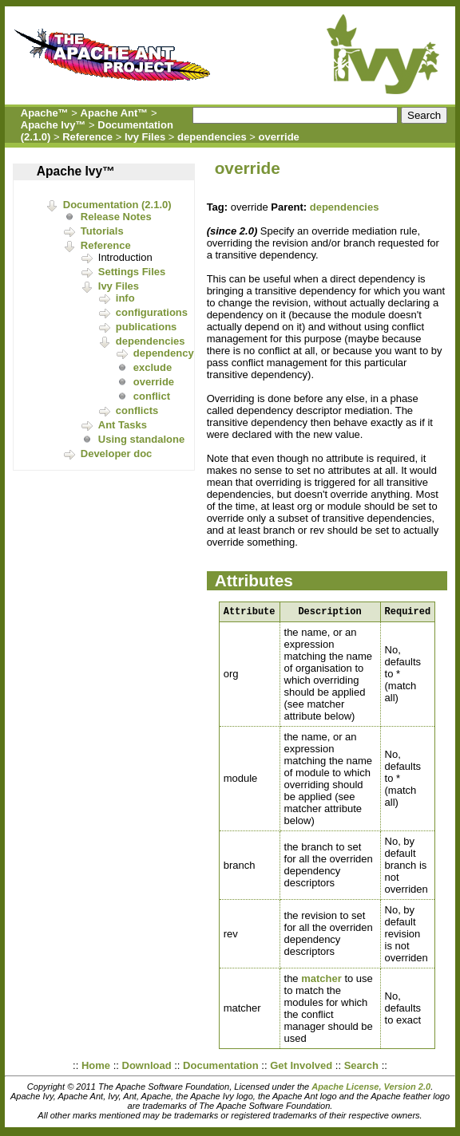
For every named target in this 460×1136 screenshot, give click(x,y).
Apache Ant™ (115, 113)
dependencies (212, 137)
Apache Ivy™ (53, 125)
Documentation (221, 1068)
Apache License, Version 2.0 (370, 1089)
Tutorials (102, 231)
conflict (151, 396)
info (125, 298)
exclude (152, 367)
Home (95, 1068)
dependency (163, 353)
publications (146, 327)
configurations (152, 312)
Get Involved (301, 1068)
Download (147, 1068)
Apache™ (45, 113)
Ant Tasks (122, 425)
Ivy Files (145, 137)
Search (361, 1068)
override (279, 137)
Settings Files (132, 272)
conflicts (137, 410)
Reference (87, 137)
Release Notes (116, 217)
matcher (321, 981)
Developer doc (117, 454)
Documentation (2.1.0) (117, 205)
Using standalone (141, 439)
